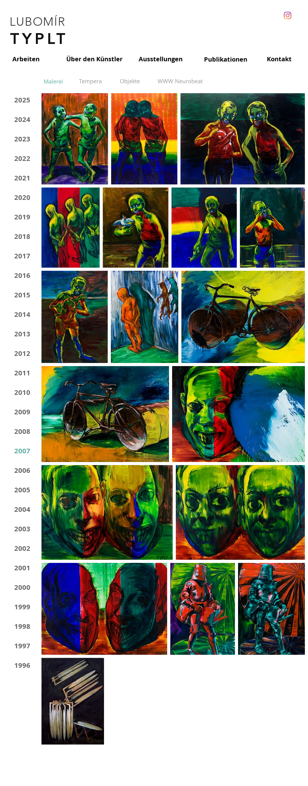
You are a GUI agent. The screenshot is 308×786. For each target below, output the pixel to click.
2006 (22, 470)
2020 (22, 197)
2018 (22, 236)
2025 (22, 100)
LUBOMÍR (38, 22)
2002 (22, 548)
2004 (22, 509)
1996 (22, 665)
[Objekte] (130, 81)
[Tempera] (90, 81)
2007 (22, 451)
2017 (22, 256)
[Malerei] (53, 81)
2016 (22, 275)
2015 (22, 295)
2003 (22, 528)
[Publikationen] (226, 59)
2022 (22, 158)
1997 (22, 645)
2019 (22, 217)
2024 (22, 119)
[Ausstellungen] (160, 59)
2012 (22, 353)
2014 (22, 314)
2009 (22, 412)
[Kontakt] (279, 59)
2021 (22, 178)
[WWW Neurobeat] (180, 81)
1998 (22, 626)
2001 (22, 567)
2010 (22, 392)
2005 (22, 489)
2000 (22, 587)
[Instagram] (287, 15)
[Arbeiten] (26, 59)
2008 (22, 431)
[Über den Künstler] (94, 59)
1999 (22, 606)
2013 (22, 334)
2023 (22, 139)
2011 (22, 373)
